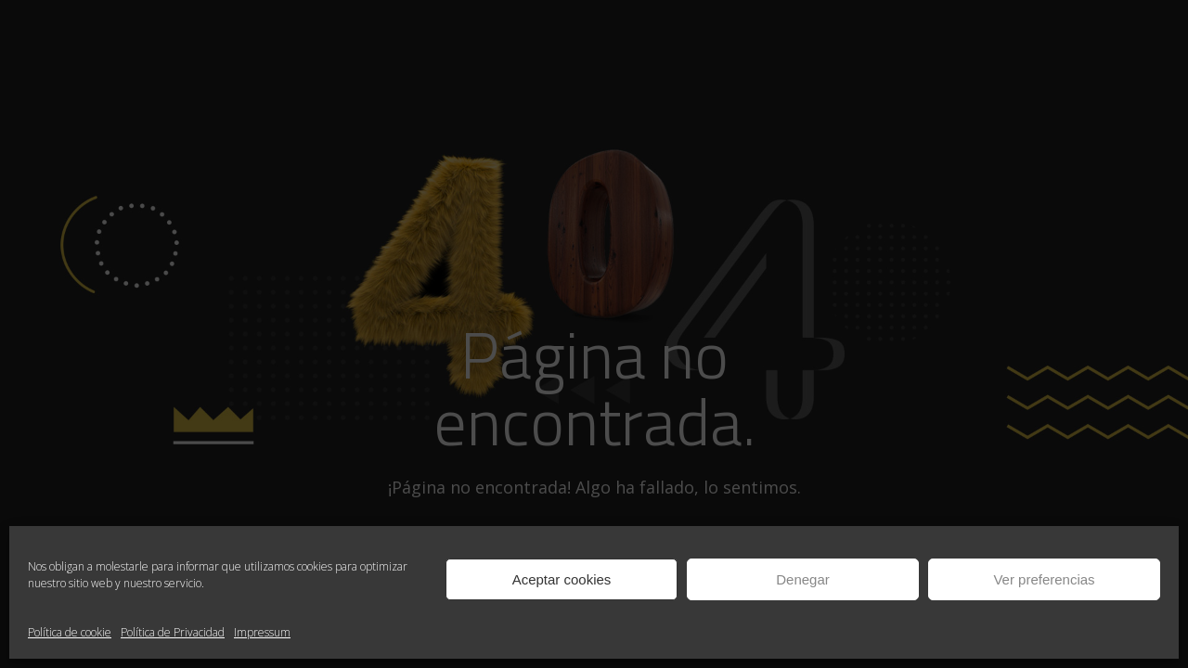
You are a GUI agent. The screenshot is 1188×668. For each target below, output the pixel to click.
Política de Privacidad (173, 632)
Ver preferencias (1043, 579)
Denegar (803, 579)
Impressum (262, 632)
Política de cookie (69, 632)
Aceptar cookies (562, 579)
